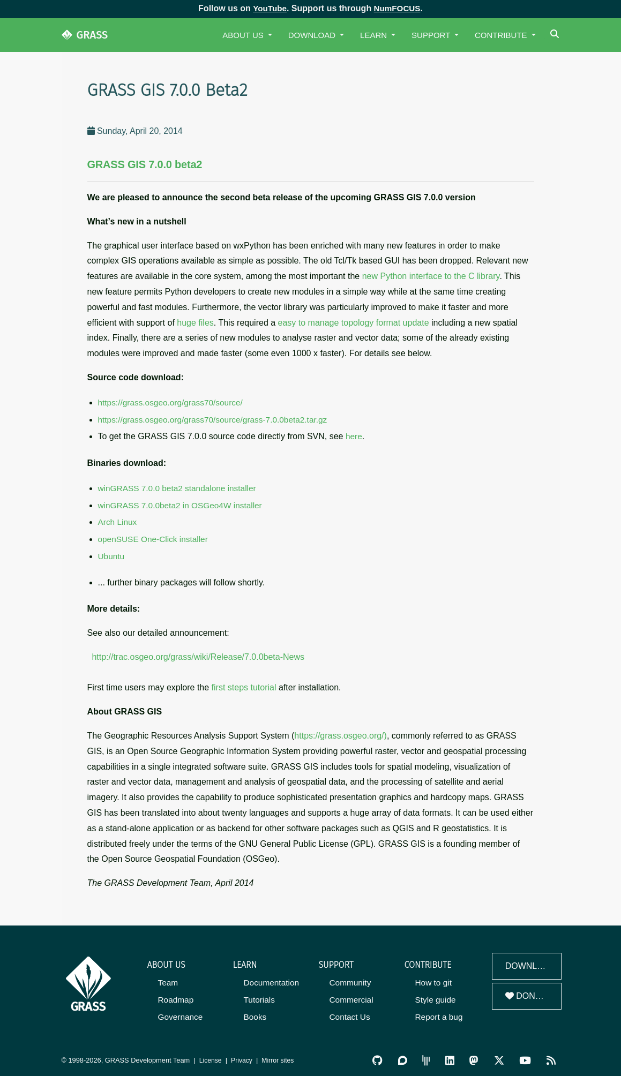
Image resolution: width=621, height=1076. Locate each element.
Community (350, 979)
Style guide (435, 995)
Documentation (271, 979)
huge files (195, 322)
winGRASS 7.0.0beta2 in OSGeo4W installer (178, 503)
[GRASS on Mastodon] (475, 1055)
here (354, 435)
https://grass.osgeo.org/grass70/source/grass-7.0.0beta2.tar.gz (209, 419)
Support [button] (431, 35)
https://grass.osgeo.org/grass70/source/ (168, 402)
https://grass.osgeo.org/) (340, 732)
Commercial (351, 995)
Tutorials (259, 995)
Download (530, 962)
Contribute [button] (502, 35)
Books (255, 1012)
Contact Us (349, 1012)
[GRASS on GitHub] (380, 1055)
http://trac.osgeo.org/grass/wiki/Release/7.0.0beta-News (198, 653)
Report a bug (438, 1012)
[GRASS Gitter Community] (428, 1055)
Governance (180, 1012)
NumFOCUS (398, 8)
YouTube (268, 8)
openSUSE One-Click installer (151, 536)
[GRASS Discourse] (405, 1055)
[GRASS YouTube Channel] (526, 1055)
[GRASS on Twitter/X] (500, 1055)
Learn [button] (374, 35)
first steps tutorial (244, 684)
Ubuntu (111, 553)
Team (168, 979)
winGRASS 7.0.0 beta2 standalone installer (175, 487)
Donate (528, 993)
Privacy (243, 1056)
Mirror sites (281, 1056)
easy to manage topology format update (353, 322)
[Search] (556, 35)
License (211, 1056)
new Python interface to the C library (431, 276)
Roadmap (175, 995)
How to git (433, 979)
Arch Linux (117, 520)
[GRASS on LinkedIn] (451, 1055)
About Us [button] (244, 35)
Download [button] (313, 35)
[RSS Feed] (551, 1055)
